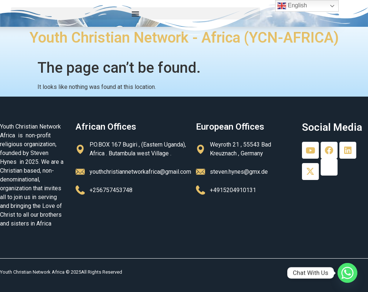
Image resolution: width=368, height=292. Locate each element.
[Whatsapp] (347, 273)
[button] (135, 13)
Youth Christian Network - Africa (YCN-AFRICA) (184, 37)
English (292, 5)
